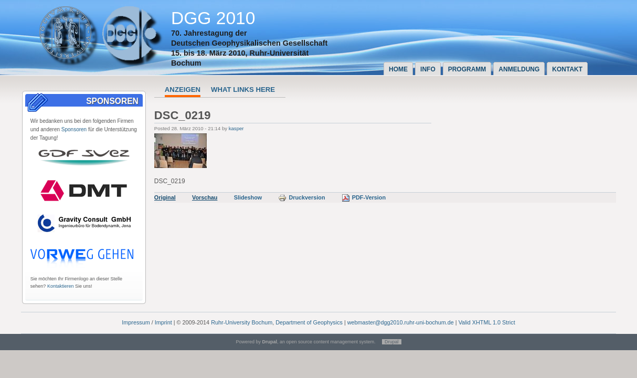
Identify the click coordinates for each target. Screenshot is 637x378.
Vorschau (204, 197)
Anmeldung (518, 69)
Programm (467, 69)
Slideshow (248, 197)
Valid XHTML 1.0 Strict (487, 322)
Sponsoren (74, 129)
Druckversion (301, 197)
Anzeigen (182, 89)
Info (428, 69)
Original (165, 197)
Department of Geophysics (309, 322)
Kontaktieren (60, 286)
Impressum (136, 322)
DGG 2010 (213, 18)
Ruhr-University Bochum (241, 322)
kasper (236, 128)
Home (398, 69)
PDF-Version (364, 197)
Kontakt (567, 69)
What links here (243, 89)
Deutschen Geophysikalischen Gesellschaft (249, 43)
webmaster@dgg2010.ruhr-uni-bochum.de (400, 322)
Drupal (392, 341)
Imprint (163, 322)
